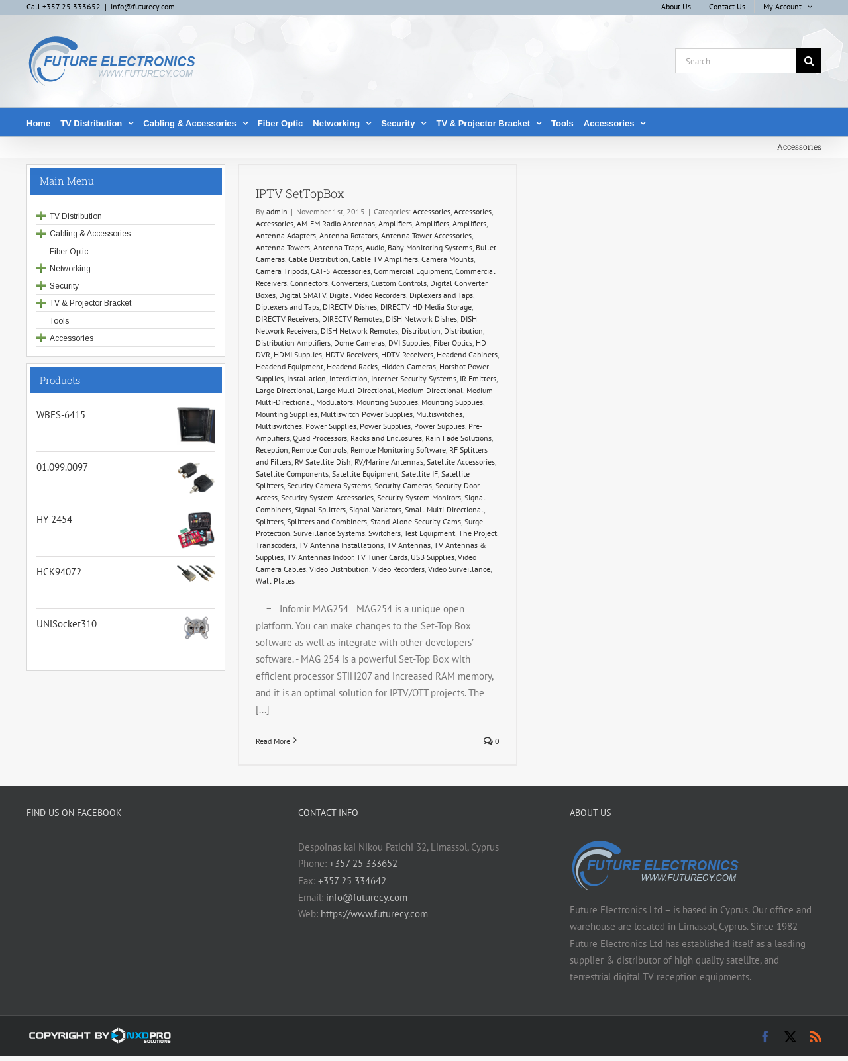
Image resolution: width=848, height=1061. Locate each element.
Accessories (431, 211)
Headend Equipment (289, 366)
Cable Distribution (318, 259)
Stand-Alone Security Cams (415, 521)
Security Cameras (403, 485)
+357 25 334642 (352, 880)
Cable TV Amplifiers (385, 259)
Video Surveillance (459, 569)
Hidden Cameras (408, 366)
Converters (349, 283)
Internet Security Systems (413, 378)
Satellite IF (419, 474)
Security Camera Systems (329, 485)
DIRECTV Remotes (352, 319)
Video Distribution (339, 569)
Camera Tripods (281, 271)
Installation (306, 378)
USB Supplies (432, 557)
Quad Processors (320, 438)
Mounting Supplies (387, 402)
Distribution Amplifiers (293, 342)
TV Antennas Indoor (320, 557)
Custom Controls (399, 283)
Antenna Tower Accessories (426, 235)
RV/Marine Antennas (388, 462)
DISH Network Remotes (359, 331)
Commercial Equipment (413, 271)
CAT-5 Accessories (340, 271)
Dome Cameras (359, 342)
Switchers (384, 533)
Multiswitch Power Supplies (367, 414)
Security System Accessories (327, 497)
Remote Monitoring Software (398, 450)
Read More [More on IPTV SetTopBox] (273, 741)
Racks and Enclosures (386, 438)
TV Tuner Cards (381, 557)
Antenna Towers (283, 247)
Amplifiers (395, 223)
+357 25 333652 (363, 863)
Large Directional (284, 390)
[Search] (809, 60)
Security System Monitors (419, 497)
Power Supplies (330, 426)
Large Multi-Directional (355, 390)
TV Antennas (409, 545)
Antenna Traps (337, 247)
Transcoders (275, 545)
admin (277, 211)
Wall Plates (275, 581)
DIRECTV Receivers (287, 319)
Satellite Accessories (461, 462)
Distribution (421, 331)
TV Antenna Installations (341, 545)
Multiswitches (439, 414)
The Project (477, 533)
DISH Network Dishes (421, 319)
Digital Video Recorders (367, 295)
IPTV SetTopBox (300, 193)
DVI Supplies (409, 342)
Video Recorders (398, 569)
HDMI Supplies (298, 354)
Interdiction (348, 378)
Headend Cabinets (467, 354)
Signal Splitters (320, 509)
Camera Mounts (447, 259)
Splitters (270, 521)
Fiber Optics (452, 342)
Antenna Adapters (286, 235)
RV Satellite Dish (323, 462)
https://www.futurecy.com (374, 913)
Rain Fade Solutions (458, 438)
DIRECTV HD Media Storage (426, 307)
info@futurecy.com (143, 6)
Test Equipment (429, 533)
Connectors (309, 283)
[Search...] (735, 60)
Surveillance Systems (329, 533)
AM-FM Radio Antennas (336, 223)
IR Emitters (478, 378)
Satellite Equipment (365, 474)
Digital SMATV (302, 295)
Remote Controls (319, 450)
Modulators (334, 402)
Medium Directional (430, 390)
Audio (375, 247)
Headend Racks (352, 366)
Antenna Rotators (348, 235)
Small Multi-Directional (444, 509)
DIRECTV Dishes (350, 307)
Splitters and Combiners (327, 521)
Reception (272, 450)
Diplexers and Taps (441, 295)
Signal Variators (375, 509)
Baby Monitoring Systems (430, 247)
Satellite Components (292, 474)
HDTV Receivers (351, 354)
